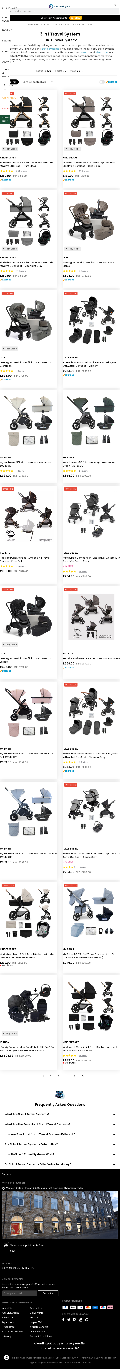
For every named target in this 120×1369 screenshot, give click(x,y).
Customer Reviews (12, 1331)
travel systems (50, 48)
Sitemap (7, 1336)
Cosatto (85, 52)
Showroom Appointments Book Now (27, 1248)
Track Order (8, 1326)
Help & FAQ (36, 1322)
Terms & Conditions (41, 1336)
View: (73, 71)
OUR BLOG (7, 1317)
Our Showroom (10, 1312)
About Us (7, 1308)
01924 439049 (9, 1268)
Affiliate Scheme (39, 1326)
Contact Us (36, 1308)
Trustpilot (7, 1174)
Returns (34, 1317)
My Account (8, 1322)
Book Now (76, 17)
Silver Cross (102, 52)
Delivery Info (36, 1312)
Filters (10, 82)
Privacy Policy (37, 1331)
